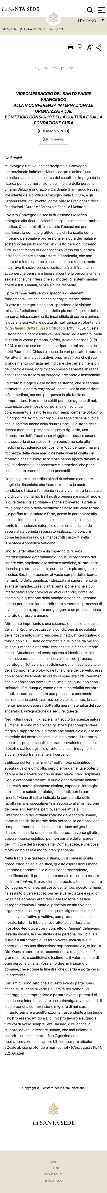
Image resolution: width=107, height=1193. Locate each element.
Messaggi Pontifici (38, 29)
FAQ (53, 1161)
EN (36, 69)
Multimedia (53, 139)
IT (62, 69)
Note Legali (54, 1168)
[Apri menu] (100, 10)
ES (46, 69)
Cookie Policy (53, 1174)
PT (70, 69)
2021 (60, 29)
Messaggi (11, 29)
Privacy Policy (54, 1180)
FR (54, 69)
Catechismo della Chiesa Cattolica (34, 328)
